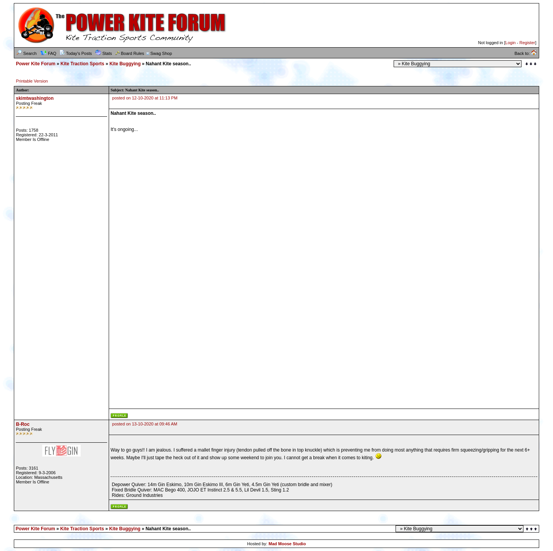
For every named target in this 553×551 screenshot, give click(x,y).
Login (510, 42)
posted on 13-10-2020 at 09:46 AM (144, 424)
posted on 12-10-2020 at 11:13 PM (144, 98)
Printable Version (32, 81)
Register (527, 42)
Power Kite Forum (35, 63)
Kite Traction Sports (82, 63)
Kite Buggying (125, 63)
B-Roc (22, 424)
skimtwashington (34, 98)
